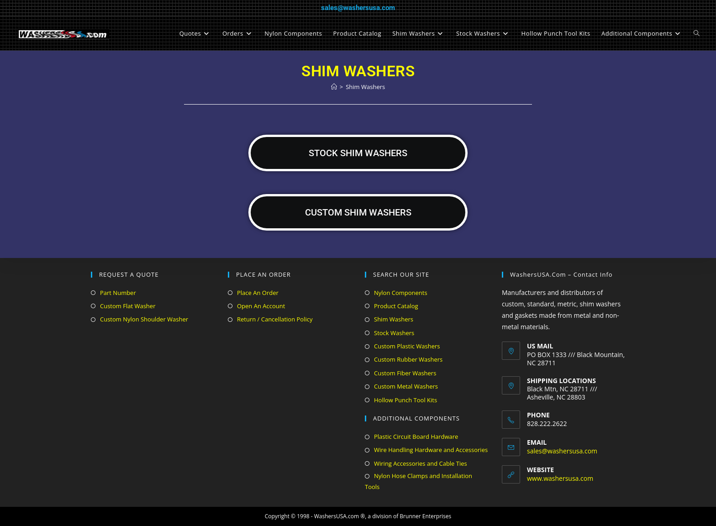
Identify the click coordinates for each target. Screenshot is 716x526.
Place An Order (258, 293)
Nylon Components (400, 293)
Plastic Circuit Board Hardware (416, 436)
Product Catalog (396, 306)
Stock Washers (394, 333)
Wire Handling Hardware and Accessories (431, 450)
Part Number (118, 293)
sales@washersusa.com (358, 8)
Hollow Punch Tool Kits (405, 400)
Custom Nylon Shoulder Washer (144, 319)
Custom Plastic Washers (407, 346)
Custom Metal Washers (406, 386)
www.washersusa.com (560, 478)
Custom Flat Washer (127, 306)
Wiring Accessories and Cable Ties (420, 463)
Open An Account (261, 306)
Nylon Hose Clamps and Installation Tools (418, 481)
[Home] (334, 87)
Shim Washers (365, 87)
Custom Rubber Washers (408, 359)
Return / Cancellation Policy (274, 319)
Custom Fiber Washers (405, 373)
